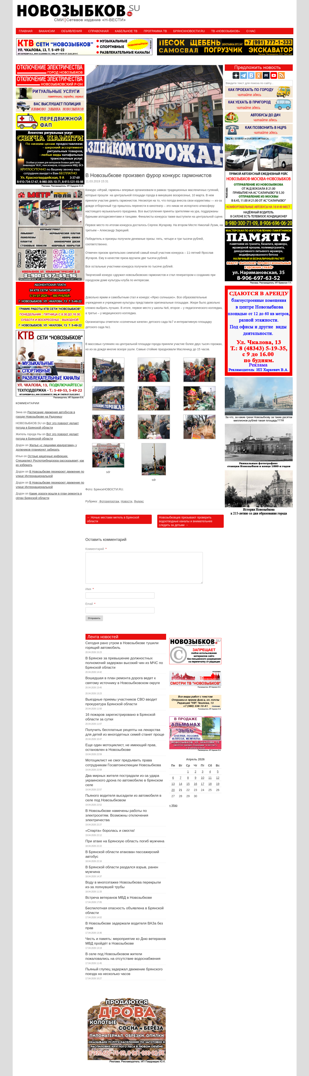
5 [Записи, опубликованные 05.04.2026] (218, 771)
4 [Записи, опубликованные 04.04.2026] (210, 771)
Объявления (71, 31)
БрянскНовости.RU (189, 31)
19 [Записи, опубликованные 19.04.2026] (218, 784)
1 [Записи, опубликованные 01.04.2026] (188, 771)
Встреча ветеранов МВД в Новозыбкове (118, 898)
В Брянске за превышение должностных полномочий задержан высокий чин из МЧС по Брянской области (124, 663)
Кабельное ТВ (126, 31)
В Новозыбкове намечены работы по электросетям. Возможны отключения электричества (116, 815)
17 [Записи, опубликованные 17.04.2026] (202, 784)
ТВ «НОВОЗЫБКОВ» (225, 31)
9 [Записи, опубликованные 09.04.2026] (195, 777)
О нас (251, 31)
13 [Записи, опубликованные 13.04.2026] (173, 784)
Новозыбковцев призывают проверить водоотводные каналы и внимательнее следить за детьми (185, 521)
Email (90, 604)
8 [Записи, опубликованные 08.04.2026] (188, 777)
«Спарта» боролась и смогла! (110, 831)
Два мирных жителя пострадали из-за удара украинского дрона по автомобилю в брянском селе (124, 780)
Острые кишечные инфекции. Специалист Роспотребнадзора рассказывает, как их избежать (50, 460)
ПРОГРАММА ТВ (155, 31)
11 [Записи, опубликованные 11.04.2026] (210, 777)
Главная (26, 31)
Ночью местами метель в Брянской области (113, 519)
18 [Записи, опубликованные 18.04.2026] (210, 784)
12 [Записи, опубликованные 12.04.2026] (218, 777)
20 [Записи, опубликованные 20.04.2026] (173, 790)
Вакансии (47, 31)
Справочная (98, 31)
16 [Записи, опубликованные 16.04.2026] (195, 784)
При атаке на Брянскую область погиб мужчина (124, 841)
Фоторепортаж (109, 501)
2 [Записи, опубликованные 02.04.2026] (195, 771)
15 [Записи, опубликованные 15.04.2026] (188, 784)
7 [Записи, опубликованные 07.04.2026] (180, 777)
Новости (126, 501)
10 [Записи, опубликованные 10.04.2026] (202, 777)
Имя (89, 589)
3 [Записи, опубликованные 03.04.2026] (202, 771)
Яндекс (139, 501)
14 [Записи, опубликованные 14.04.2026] (180, 784)
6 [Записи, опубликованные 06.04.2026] (173, 777)
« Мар (173, 805)
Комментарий (96, 549)
